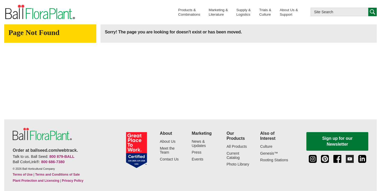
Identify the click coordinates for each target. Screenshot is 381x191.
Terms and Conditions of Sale (57, 174)
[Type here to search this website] (339, 12)
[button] (189, 12)
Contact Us (169, 159)
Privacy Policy (72, 181)
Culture (266, 147)
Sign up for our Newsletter (337, 141)
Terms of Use (23, 174)
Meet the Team (167, 150)
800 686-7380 (53, 162)
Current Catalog (233, 155)
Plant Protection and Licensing (36, 181)
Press (196, 152)
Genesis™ (269, 153)
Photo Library (237, 164)
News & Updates (199, 144)
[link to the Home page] (39, 12)
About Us (167, 142)
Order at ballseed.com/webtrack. (45, 150)
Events (197, 159)
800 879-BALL (61, 156)
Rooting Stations (274, 160)
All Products (236, 147)
